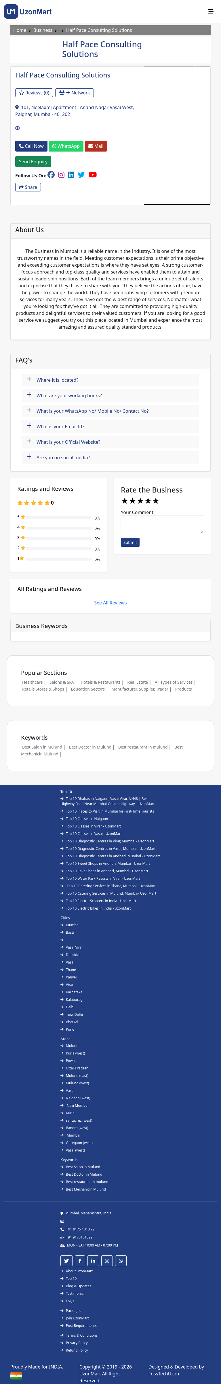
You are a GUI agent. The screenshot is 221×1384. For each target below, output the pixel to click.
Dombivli (70, 954)
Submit (130, 542)
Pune (67, 1029)
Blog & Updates (75, 1286)
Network (74, 93)
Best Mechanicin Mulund (83, 1189)
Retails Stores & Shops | (44, 689)
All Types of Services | (175, 682)
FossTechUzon (163, 1374)
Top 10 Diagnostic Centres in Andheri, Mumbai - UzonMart (110, 856)
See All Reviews (110, 603)
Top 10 (68, 1278)
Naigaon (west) (75, 1098)
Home (19, 30)
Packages (70, 1310)
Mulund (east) (74, 1075)
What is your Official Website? (63, 441)
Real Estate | (139, 682)
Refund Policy (74, 1350)
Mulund (69, 1045)
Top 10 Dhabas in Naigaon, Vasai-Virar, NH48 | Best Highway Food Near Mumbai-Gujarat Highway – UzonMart (107, 801)
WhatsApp (66, 146)
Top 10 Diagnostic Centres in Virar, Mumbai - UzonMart (107, 841)
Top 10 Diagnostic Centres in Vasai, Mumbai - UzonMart (108, 848)
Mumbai (69, 924)
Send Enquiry (33, 161)
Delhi (67, 1007)
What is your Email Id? (55, 425)
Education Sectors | (89, 689)
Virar (67, 984)
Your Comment (137, 512)
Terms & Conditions (79, 1335)
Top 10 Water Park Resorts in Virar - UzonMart (100, 878)
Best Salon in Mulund (80, 1166)
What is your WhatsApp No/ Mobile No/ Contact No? (87, 410)
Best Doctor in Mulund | (92, 747)
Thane (68, 969)
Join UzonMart (74, 1318)
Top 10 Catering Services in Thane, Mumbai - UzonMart (108, 885)
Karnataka (71, 992)
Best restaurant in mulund (84, 1181)
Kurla (67, 1112)
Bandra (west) (74, 1127)
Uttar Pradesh (74, 1068)
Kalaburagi (71, 999)
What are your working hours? (64, 394)
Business (42, 30)
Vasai (67, 962)
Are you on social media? (58, 456)
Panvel (68, 977)
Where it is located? (52, 379)
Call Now (31, 146)
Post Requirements (78, 1325)
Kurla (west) (72, 1053)
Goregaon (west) (76, 1142)
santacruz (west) (76, 1120)
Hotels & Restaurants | (102, 682)
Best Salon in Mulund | (43, 747)
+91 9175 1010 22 (80, 1229)
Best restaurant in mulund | (144, 747)
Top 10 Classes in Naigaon (84, 818)
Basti (67, 932)
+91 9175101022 (79, 1237)
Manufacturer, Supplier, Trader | (141, 689)
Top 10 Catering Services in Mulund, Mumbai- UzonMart (108, 893)
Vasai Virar (71, 947)
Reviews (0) (34, 93)
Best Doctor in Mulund (81, 1174)
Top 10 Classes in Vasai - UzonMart (91, 833)
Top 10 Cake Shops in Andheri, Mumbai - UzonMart (104, 871)
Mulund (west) (74, 1083)
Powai (68, 1060)
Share (28, 187)
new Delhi (71, 1014)
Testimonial (72, 1293)
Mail (95, 146)
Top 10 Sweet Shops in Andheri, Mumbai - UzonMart (105, 863)
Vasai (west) (72, 1150)
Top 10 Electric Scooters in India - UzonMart (98, 900)
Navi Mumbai (74, 1105)
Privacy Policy (74, 1342)
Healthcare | (34, 682)
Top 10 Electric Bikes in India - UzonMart (95, 908)
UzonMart (90, 1374)
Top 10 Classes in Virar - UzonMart (90, 826)
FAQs (67, 1300)
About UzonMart (76, 1271)
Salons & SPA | (63, 682)
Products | (185, 689)
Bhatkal (69, 1021)
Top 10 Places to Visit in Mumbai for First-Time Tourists (107, 811)
